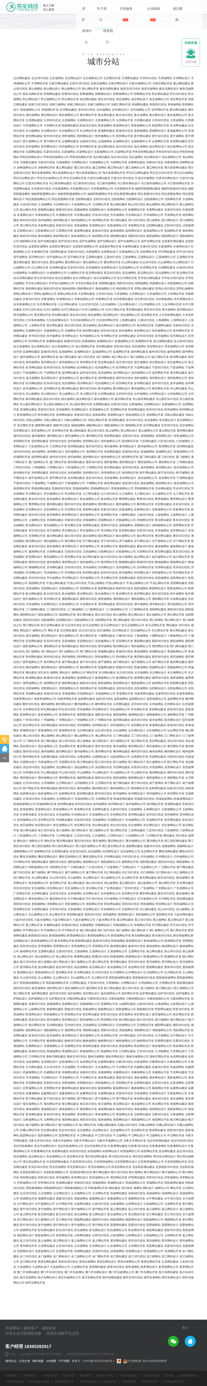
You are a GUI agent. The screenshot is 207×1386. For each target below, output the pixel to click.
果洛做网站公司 (105, 1187)
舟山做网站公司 (69, 466)
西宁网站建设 (34, 1171)
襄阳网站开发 (52, 719)
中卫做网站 (120, 1208)
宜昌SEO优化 (52, 714)
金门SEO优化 (28, 1329)
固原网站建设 (157, 1203)
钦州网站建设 (65, 877)
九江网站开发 (181, 566)
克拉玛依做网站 (23, 1219)
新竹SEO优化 (28, 1282)
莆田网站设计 (127, 535)
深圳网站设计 (100, 798)
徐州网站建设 (91, 403)
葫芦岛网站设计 (107, 314)
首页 (50, 10)
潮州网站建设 (157, 845)
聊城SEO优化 (145, 635)
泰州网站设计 (49, 435)
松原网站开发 (148, 340)
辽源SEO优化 (112, 330)
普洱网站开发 (28, 1040)
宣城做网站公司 (184, 524)
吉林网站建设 (58, 324)
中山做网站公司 (120, 845)
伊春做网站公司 (84, 372)
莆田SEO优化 (94, 535)
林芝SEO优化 (109, 1087)
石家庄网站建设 (59, 156)
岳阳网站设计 (157, 761)
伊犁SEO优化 (155, 1250)
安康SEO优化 (181, 1113)
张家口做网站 (57, 177)
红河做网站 (117, 1045)
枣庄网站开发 (109, 603)
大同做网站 (177, 193)
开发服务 (92, 10)
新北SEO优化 (64, 1287)
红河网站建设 (82, 1045)
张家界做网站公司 (45, 771)
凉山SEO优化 (166, 982)
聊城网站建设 (127, 635)
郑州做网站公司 (162, 645)
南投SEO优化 (173, 1303)
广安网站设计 (164, 961)
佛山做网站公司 (84, 808)
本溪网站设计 (25, 288)
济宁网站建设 (91, 614)
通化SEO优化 (40, 335)
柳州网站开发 (139, 861)
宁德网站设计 (55, 556)
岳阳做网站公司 (177, 761)
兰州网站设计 (178, 1124)
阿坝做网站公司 (184, 977)
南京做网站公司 (126, 398)
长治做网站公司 (69, 203)
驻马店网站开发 (155, 698)
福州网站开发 (130, 529)
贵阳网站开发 (164, 987)
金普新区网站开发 (110, 319)
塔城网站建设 (64, 1255)
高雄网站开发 (28, 1271)
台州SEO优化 (124, 466)
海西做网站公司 (141, 1192)
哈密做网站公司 (130, 1224)
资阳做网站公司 (75, 977)
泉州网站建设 (112, 540)
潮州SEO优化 (175, 845)
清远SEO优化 (31, 840)
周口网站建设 (121, 693)
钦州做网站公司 (136, 877)
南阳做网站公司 (48, 687)
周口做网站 (156, 693)
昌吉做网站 (20, 1229)
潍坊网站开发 (73, 614)
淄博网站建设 (91, 598)
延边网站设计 (146, 345)
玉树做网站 (177, 1187)
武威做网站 (177, 1140)
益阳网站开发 (175, 771)
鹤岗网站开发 (124, 361)
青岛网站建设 (163, 593)
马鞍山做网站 (34, 493)
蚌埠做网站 (171, 482)
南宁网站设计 (173, 856)
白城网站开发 (76, 345)
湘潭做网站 (177, 750)
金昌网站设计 (49, 1134)
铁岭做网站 (45, 309)
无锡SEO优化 (181, 398)
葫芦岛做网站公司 (129, 314)
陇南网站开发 (160, 1161)
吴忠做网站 (84, 1203)
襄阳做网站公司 (33, 719)
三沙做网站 (99, 908)
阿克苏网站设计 (77, 1240)
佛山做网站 (48, 808)
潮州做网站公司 (48, 850)
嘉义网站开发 (28, 1287)
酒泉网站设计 (157, 1150)
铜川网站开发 (37, 1098)
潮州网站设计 (28, 850)
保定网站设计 (139, 172)
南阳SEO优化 (176, 682)
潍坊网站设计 (34, 614)
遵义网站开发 (34, 998)
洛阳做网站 (162, 650)
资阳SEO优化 (22, 977)
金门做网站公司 (81, 1329)
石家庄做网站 (99, 156)
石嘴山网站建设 (107, 1197)
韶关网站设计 (173, 792)
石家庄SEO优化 (80, 156)
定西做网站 (177, 1155)
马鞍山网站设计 (53, 493)
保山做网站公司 (45, 1029)
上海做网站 (162, 393)
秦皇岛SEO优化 (130, 161)
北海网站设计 (64, 871)
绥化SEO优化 (78, 387)
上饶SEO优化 (145, 587)
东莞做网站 (156, 840)
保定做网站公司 (159, 172)
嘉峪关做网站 (96, 1129)
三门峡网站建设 (35, 682)
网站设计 (26, 703)
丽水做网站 (68, 472)
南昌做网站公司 (184, 556)
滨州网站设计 (106, 640)
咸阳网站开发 (73, 1103)
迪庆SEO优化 (58, 1066)
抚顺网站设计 (97, 282)
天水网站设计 (85, 1140)
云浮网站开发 (103, 856)
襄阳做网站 (177, 714)
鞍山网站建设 (118, 277)
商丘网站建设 (85, 687)
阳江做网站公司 (156, 835)
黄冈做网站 (177, 729)
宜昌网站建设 (34, 714)
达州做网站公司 (111, 966)
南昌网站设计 (164, 556)
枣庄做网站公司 (90, 603)
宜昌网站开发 (124, 714)
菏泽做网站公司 (54, 645)
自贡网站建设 (60, 924)
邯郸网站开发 (142, 167)
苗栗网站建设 (118, 1297)
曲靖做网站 (153, 1019)
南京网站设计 (106, 398)
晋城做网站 (141, 203)
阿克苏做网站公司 (99, 1240)
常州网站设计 (70, 408)
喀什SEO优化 (119, 1245)
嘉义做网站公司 (81, 1313)
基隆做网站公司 (117, 1271)
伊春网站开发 (104, 372)
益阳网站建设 (86, 771)
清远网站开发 (103, 840)
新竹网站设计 (61, 1282)
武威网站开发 (52, 1145)
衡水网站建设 (106, 188)
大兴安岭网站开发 (107, 393)
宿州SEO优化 (58, 514)
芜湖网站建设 (28, 482)
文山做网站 (45, 1050)
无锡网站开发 (73, 403)
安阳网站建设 (178, 656)
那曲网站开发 (145, 1082)
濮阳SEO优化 (88, 671)
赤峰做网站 (171, 235)
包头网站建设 (101, 230)
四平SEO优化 (185, 324)
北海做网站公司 (84, 871)
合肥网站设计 (152, 477)
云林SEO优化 (100, 1308)
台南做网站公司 (153, 1276)
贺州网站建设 (136, 887)
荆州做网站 (69, 729)
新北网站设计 (97, 1287)
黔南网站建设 (83, 1013)
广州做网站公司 (84, 792)
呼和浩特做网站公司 (56, 230)
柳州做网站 (84, 861)
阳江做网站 (120, 835)
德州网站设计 (70, 635)
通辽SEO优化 (82, 240)
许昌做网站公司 (69, 677)
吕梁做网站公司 (104, 224)
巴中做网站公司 (147, 971)
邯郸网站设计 (103, 167)
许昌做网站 (33, 677)
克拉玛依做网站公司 (70, 1219)
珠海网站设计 (28, 803)
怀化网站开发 (139, 782)
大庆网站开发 (175, 366)
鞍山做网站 (153, 277)
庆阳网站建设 (34, 1155)
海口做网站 (63, 903)
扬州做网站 (174, 424)
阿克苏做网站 (57, 1240)
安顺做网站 (87, 998)
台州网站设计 (157, 466)
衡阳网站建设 (70, 756)
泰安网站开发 (109, 619)
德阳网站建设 (40, 934)
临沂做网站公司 (162, 629)
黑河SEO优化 (152, 382)
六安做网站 (183, 514)
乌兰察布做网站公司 (154, 256)
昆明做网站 (45, 1019)
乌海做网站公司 (99, 235)
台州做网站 (141, 466)
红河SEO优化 (100, 1045)
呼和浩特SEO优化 (167, 224)
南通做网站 (89, 414)
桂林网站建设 (157, 861)
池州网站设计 (55, 524)
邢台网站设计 (31, 172)
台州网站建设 (106, 466)
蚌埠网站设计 (150, 1381)
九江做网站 (126, 566)
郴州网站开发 (103, 777)
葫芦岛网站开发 (151, 314)
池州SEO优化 (22, 524)
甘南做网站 (141, 1166)
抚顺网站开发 (136, 282)
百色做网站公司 (99, 887)
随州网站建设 (178, 735)
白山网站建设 (130, 335)
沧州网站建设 (68, 182)
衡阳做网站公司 (141, 756)
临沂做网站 (126, 629)
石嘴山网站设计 (166, 1197)
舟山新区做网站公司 (56, 477)
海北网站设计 (121, 1176)
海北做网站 (105, 1176)
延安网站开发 (109, 1108)
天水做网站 (69, 1140)
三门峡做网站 (75, 682)
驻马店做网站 (91, 698)
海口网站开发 (118, 903)
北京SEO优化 (40, 151)
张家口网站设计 (77, 177)
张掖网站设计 (121, 1145)
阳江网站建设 (85, 835)
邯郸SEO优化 (70, 167)
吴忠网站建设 (49, 1203)
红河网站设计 (134, 1045)
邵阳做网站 (33, 761)
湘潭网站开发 (52, 756)
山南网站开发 (37, 1082)
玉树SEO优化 (160, 1187)
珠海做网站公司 (48, 803)
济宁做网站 (126, 614)
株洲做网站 (69, 750)
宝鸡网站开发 (145, 1098)
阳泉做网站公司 (141, 198)
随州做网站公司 (69, 740)
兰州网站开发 (36, 1129)
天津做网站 (165, 151)
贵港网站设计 (43, 882)
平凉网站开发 (88, 1150)
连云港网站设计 (41, 419)
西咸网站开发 (109, 1124)
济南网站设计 (106, 593)
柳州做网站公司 (120, 861)
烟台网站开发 (145, 608)
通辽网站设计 (116, 240)
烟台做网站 (90, 608)
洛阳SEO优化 (145, 650)
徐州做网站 (126, 403)
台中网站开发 (64, 1276)
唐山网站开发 (90, 161)
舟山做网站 (33, 466)
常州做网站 (54, 408)
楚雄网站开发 (64, 1045)
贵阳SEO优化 (93, 987)
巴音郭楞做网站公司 (151, 1234)
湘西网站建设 (85, 787)
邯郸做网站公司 (123, 167)
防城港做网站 (164, 871)
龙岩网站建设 (76, 550)
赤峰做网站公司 (27, 240)
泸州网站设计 (164, 929)
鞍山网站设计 (170, 277)
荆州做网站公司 (105, 729)
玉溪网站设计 (97, 1024)
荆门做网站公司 (69, 724)
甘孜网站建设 (40, 982)
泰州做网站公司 (69, 435)
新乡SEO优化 (52, 666)
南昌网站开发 (21, 561)
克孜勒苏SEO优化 (167, 1240)
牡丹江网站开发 (115, 382)
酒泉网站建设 (106, 1150)
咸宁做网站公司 (141, 735)
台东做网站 (81, 1318)
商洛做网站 (126, 1119)
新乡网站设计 (85, 666)
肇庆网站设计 (136, 819)
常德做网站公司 (105, 766)
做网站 (54, 745)
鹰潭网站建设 (127, 572)
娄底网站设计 (28, 787)
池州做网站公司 (75, 524)
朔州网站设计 (85, 209)
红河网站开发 (173, 1045)
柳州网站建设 (49, 861)
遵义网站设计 (176, 992)
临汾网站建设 (106, 219)
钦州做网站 (100, 877)
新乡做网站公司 (105, 666)
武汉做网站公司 (140, 703)
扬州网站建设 (139, 424)
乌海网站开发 (118, 235)
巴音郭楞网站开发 (176, 1234)
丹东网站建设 (82, 288)
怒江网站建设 (112, 1061)
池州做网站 (39, 524)
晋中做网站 (177, 209)
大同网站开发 (52, 198)
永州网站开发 (31, 782)
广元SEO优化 (94, 940)
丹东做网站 (117, 288)
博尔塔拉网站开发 (34, 1234)
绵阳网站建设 (148, 934)
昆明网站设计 (61, 1019)
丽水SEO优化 (52, 472)
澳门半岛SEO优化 (51, 1345)
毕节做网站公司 (51, 1003)
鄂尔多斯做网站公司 (89, 245)
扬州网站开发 (50, 430)
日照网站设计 (106, 624)
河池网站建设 (64, 892)
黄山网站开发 (167, 503)
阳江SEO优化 (103, 835)
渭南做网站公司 (162, 1103)
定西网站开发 (52, 1161)
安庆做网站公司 (41, 503)
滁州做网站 (39, 508)
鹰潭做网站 (162, 572)
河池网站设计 (115, 892)
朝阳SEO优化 (137, 309)
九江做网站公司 (162, 566)
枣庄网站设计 (70, 603)
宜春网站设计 (142, 582)
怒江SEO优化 (131, 1061)
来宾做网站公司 (63, 898)
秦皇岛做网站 (149, 161)
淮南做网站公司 (135, 487)
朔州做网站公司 (105, 209)
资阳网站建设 (185, 971)
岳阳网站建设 (106, 761)
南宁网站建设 (121, 856)
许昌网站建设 (178, 671)
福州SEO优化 (58, 529)
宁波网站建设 (142, 440)
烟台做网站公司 (126, 608)
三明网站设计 (55, 540)
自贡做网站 (95, 924)
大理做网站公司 (148, 1055)
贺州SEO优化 (155, 887)
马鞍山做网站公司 (75, 493)
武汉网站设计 (121, 703)
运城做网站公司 (141, 214)
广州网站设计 (64, 792)
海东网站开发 (52, 1176)
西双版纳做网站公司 (32, 1055)
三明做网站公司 (75, 540)
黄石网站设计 (49, 708)
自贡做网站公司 (130, 924)
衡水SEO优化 (124, 188)
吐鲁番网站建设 (118, 1219)
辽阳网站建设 (154, 298)
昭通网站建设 (82, 1029)
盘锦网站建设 (82, 303)
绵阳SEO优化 (166, 934)
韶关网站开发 (31, 798)
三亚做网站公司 (27, 908)
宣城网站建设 (112, 524)
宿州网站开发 (130, 514)
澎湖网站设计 (134, 1324)
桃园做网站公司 (153, 1292)
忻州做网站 (33, 219)
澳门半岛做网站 (74, 1345)
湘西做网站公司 (156, 787)
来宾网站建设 (172, 892)
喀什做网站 (136, 1245)
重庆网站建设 (65, 913)
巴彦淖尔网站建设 (98, 251)
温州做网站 (105, 445)
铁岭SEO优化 (28, 309)
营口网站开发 (28, 298)
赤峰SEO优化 (155, 235)
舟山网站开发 (88, 466)
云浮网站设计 (64, 856)
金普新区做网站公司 (85, 319)
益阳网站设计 (137, 771)
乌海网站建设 (28, 235)
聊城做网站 (162, 635)
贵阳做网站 (110, 987)
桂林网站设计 (28, 866)
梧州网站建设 (85, 866)
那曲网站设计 (106, 1082)
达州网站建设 (40, 966)
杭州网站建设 (34, 440)
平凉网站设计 (49, 1150)
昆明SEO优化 (28, 1019)
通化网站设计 (73, 335)
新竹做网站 (45, 1282)
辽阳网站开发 (64, 303)
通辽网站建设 (64, 240)
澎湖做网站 (117, 1324)
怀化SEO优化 (67, 782)
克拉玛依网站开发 (95, 1219)
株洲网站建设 (34, 750)
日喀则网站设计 (136, 1071)
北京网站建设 (22, 151)
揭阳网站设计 (136, 850)
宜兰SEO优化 (173, 1287)
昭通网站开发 (173, 1029)
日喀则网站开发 (180, 1071)
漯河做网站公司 (177, 677)
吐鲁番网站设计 (177, 1219)
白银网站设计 (157, 1134)
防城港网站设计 (184, 871)
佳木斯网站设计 (184, 372)
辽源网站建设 (94, 330)
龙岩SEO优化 (94, 550)
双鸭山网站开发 (67, 366)
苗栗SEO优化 (137, 1297)
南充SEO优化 (166, 950)
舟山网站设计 (49, 466)
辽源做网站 (129, 330)
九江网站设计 (142, 566)
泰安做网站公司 (90, 619)
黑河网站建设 (134, 382)
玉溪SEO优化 (64, 1024)
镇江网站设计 (120, 430)
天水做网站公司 (105, 1140)
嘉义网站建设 (118, 1282)
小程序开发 (50, 1375)
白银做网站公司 (177, 1134)
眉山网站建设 (76, 956)
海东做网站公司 (33, 1176)
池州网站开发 (94, 524)
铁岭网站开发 (100, 309)
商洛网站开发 (181, 1119)
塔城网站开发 (155, 1255)
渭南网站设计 (142, 1103)
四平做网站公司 (57, 330)
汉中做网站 (162, 1108)
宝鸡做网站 (90, 1098)
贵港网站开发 (82, 882)
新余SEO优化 (37, 572)
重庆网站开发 (155, 913)
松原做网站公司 (129, 340)
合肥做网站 (136, 477)
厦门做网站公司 (39, 535)
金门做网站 (45, 1329)
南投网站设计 (25, 1308)
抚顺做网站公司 (117, 282)
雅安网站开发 (58, 971)
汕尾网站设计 (100, 829)
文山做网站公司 (80, 1050)
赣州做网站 (90, 577)
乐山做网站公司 (111, 950)
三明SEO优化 (22, 540)
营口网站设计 (170, 293)
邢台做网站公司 (51, 172)
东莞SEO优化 (139, 840)
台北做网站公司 (81, 1266)
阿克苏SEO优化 (38, 1240)
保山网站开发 (64, 1029)
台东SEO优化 (64, 1318)
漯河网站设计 (157, 677)
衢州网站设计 (121, 461)
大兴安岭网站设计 (57, 393)
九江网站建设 (91, 566)
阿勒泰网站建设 (174, 1255)
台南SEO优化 (100, 1276)
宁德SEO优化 (22, 556)
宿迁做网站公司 (177, 435)
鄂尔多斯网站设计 (63, 245)
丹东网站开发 (173, 288)
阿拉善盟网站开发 (63, 272)
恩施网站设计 (157, 740)
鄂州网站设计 (121, 719)
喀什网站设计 (152, 1245)
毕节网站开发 (70, 1003)
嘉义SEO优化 (137, 1282)
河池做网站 (99, 892)
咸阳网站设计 (34, 1103)
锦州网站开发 (100, 293)
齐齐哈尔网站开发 (86, 356)
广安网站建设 (112, 961)
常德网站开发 (124, 766)
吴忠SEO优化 (67, 1203)
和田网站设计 (79, 1250)
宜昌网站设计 (85, 714)
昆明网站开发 (100, 1019)
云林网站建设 (82, 1308)
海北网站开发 (160, 1176)
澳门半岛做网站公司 (121, 1345)
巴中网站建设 (76, 971)
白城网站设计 (37, 345)
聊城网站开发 (37, 640)
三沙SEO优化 (82, 908)
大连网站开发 (100, 277)
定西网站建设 (142, 1155)
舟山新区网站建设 (143, 472)
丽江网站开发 (100, 1034)
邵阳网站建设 (178, 756)
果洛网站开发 (124, 1187)
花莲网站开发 (64, 1324)
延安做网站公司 (90, 1108)
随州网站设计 (49, 740)
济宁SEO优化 (109, 614)
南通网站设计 (105, 414)
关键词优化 (109, 1381)
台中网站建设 (154, 1271)
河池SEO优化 (82, 892)
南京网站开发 (145, 398)
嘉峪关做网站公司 (137, 1129)
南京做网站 (90, 398)
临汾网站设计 (157, 219)
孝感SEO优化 (124, 724)
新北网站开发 (136, 1287)
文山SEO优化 (28, 1050)
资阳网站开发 (94, 977)
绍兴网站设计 (85, 456)
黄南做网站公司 (69, 1182)
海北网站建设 (70, 1176)
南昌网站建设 (112, 556)
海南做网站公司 (177, 1182)
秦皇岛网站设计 (169, 161)
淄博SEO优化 (109, 598)
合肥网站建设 (101, 477)
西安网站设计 (70, 1092)
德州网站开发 (109, 635)
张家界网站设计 (23, 771)
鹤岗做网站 (69, 361)
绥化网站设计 (111, 387)
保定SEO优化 (106, 172)
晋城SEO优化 (124, 203)
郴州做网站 (48, 777)
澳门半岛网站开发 (146, 1345)
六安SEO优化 (166, 514)
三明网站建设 (185, 535)
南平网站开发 (58, 550)
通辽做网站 (99, 240)
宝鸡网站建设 (55, 1098)
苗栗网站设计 (170, 1297)
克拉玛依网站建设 (158, 1213)
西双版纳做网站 (166, 1050)
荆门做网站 (33, 724)
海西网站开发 (160, 1192)
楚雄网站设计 (25, 1045)
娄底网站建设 (157, 782)
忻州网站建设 (178, 214)
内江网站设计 (164, 945)
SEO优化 (184, 698)
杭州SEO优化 (52, 440)
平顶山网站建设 (56, 656)
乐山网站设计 (91, 950)
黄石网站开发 (88, 708)
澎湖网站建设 (82, 1324)
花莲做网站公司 (45, 1324)
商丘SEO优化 (103, 687)
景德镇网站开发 (144, 561)
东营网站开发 (37, 608)
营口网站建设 (118, 293)
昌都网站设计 (70, 1076)
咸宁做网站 (105, 735)
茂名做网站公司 (48, 819)
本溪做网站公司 (45, 288)
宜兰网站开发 (64, 1292)
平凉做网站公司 (69, 1150)
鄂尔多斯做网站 (42, 245)
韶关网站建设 (121, 792)
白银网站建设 (106, 1134)
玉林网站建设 (100, 882)
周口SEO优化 (139, 693)
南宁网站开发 (31, 861)
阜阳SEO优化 (131, 508)
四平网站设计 (37, 330)
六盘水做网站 (42, 992)
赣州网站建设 (55, 577)
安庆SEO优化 (169, 498)
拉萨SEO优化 (166, 1066)
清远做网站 (48, 840)
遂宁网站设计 (55, 945)
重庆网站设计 (116, 913)
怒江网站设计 (164, 1061)
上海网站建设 (127, 393)
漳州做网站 (75, 545)
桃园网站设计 (134, 1292)
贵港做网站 (27, 882)
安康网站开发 (73, 1119)
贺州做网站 (171, 887)
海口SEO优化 (46, 903)
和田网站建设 (28, 1250)
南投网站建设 (154, 1303)
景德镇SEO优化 (62, 561)
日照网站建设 (55, 624)
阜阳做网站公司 (184, 508)
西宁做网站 (69, 1171)
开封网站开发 (109, 650)
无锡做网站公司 (54, 403)
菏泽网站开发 (73, 645)
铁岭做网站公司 (81, 309)
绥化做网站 (95, 387)
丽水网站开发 (123, 472)
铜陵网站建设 (43, 498)
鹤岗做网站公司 (105, 361)
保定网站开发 (178, 172)
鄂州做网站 (105, 719)
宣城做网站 (147, 524)
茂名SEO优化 (175, 813)
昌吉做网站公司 (56, 1229)
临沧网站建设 (46, 1040)
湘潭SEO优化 (160, 750)
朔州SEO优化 (52, 209)
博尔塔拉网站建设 (96, 1229)
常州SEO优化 (37, 408)
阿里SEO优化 (181, 1082)
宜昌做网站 (69, 714)
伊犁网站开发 (46, 1255)
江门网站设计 (173, 808)
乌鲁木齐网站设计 (84, 1213)
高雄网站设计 (170, 1266)
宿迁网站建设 (106, 435)
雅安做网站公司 (39, 971)
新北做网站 (81, 1287)
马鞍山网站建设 (174, 487)
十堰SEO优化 (124, 708)
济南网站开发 (145, 593)
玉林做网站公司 (172, 882)
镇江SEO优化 (87, 430)
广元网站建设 (76, 940)
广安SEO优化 (131, 961)
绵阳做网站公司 (39, 940)
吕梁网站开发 (123, 224)
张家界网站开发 (67, 771)
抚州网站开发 (109, 587)
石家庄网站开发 (162, 156)
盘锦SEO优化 (100, 303)
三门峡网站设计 (95, 682)
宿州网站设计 (91, 514)
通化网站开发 (112, 335)
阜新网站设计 (97, 298)
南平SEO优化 (166, 545)
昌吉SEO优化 (185, 1224)
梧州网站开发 (175, 866)
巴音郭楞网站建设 (57, 1234)
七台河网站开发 (172, 377)
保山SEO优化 (173, 1024)
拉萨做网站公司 (38, 1071)
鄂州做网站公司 (141, 719)
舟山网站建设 (178, 461)
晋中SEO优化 (160, 209)
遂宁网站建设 (185, 940)
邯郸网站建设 (52, 167)
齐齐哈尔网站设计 (36, 356)
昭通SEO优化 (100, 1029)
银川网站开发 (87, 1197)
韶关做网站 (156, 792)
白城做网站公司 (57, 345)
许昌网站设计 (49, 677)
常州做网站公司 (90, 408)
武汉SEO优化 (87, 703)
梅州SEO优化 (139, 824)
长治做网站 (33, 203)
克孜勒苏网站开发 (81, 1245)
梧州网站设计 (136, 866)
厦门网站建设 (148, 529)
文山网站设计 (61, 1050)
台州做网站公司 (177, 466)
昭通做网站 (117, 1029)
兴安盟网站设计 (80, 261)
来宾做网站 (27, 898)
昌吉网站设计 (36, 1229)
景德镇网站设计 (100, 561)
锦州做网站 (45, 293)
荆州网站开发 (124, 729)
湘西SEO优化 (103, 787)
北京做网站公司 (93, 151)
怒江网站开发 (22, 1066)
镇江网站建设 (68, 430)
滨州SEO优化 (73, 640)
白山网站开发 (40, 340)
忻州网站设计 (49, 219)
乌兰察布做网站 (107, 256)
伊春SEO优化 (31, 372)
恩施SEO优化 (124, 740)
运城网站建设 (70, 214)
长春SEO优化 (148, 319)
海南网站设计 (157, 1182)
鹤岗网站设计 (85, 361)
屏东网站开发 (28, 1318)
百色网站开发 (118, 887)
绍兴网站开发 (124, 456)
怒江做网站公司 (184, 1061)
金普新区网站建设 (173, 314)
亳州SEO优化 (94, 519)
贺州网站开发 (46, 892)
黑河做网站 (169, 382)
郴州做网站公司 (84, 777)
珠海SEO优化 (175, 798)
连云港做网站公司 (63, 419)
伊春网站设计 (64, 372)
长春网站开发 (40, 324)
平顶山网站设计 (115, 656)
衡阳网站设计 (121, 756)
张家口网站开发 (121, 177)
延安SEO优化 (37, 1108)
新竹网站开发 (100, 1282)
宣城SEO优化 (131, 524)
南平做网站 (183, 545)
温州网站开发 (160, 445)
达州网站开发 (130, 966)
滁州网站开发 (94, 508)
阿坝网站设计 (164, 977)
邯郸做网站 (87, 167)
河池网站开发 (154, 892)
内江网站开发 (22, 950)
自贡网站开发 (149, 924)
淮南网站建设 (64, 487)
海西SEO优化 (88, 1192)
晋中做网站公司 (33, 214)
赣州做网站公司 (126, 577)
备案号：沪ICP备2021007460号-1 (93, 1361)
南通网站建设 (54, 414)
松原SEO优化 (76, 340)
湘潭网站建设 (142, 750)
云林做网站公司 (153, 1308)
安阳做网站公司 (69, 661)
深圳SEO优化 (67, 798)
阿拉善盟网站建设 (125, 266)
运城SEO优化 (88, 214)
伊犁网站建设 (136, 1250)
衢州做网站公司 (141, 461)
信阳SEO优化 (31, 693)
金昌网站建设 (178, 1129)
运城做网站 (105, 214)
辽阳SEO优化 (173, 298)
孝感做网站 (141, 724)
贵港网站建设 (172, 877)
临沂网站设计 (142, 629)
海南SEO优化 (124, 1182)
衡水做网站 (141, 188)
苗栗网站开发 (28, 1303)
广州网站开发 (103, 792)
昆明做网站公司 (81, 1019)
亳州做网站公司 (147, 519)
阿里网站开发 (73, 1087)
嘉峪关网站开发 (159, 1129)
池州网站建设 (185, 519)
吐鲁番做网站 (158, 1219)
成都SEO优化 (152, 919)
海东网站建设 (142, 1171)
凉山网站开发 (57, 987)
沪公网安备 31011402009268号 (145, 1361)
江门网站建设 (121, 808)
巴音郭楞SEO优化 (81, 1234)
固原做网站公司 (48, 1208)
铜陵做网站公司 (114, 498)
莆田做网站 (111, 535)
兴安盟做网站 (60, 261)
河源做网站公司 (48, 835)
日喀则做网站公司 (158, 1071)
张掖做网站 (105, 1145)
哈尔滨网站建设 (23, 351)
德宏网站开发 (94, 1061)
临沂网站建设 (91, 629)
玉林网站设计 (152, 882)
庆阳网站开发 (124, 1155)
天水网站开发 (124, 1140)
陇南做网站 (105, 1161)
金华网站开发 (52, 461)
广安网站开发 (22, 966)
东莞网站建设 (121, 840)
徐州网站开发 (181, 403)
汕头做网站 (120, 803)
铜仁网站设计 (139, 1003)
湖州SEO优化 (124, 451)
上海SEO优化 (146, 393)
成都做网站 (169, 919)
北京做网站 (57, 151)
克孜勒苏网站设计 (31, 1245)
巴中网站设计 (127, 971)
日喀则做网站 (116, 1071)
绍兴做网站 (69, 456)
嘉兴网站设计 (49, 451)
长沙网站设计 (158, 745)
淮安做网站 (139, 419)
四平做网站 (20, 330)
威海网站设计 (178, 619)
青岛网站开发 (73, 598)
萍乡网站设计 (34, 566)
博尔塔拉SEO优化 (119, 1229)
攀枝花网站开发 (93, 929)
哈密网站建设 (60, 1224)
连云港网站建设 (163, 414)
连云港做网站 (21, 419)
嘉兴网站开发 (88, 451)
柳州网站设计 (100, 861)
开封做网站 (54, 650)
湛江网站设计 (100, 813)
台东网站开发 (136, 1318)
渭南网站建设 (91, 1103)
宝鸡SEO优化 (73, 1098)
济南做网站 (90, 593)
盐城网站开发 (121, 424)
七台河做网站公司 (149, 377)
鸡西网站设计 (158, 356)
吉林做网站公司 (129, 324)
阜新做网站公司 (117, 298)
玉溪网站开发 (136, 1024)
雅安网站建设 (148, 966)
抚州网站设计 (70, 587)
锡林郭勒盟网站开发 (100, 266)
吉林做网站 (93, 324)
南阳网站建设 (157, 682)
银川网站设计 (49, 1197)
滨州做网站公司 (126, 640)
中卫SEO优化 (103, 1208)
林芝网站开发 (181, 1087)
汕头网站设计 (136, 803)
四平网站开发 (76, 330)
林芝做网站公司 (162, 1087)
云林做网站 (117, 1308)
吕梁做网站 (68, 224)
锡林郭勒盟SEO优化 (174, 261)
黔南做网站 (118, 1013)
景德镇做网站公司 (122, 561)
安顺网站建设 (52, 998)
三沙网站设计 (115, 908)
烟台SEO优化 (73, 608)
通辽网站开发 (155, 240)
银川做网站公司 (68, 1197)
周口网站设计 (173, 693)
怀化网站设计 (100, 782)
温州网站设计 (121, 445)
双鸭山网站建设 (144, 361)
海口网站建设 (28, 903)
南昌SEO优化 (131, 556)
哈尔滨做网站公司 (105, 351)
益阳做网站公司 (157, 771)
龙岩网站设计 (127, 550)
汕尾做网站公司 (120, 829)
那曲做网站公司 (126, 1082)
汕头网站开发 (175, 803)
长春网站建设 (130, 319)
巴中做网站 (111, 971)
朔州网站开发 (124, 209)
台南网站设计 (134, 1276)
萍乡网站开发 (73, 566)
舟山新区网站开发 (81, 477)
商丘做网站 (120, 687)
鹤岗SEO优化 (52, 361)
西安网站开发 (109, 1092)
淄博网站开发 (181, 598)
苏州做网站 (162, 408)
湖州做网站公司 (177, 451)
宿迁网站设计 (157, 435)
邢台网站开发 (70, 172)
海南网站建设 (106, 1182)
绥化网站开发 (149, 387)
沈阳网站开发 (173, 272)
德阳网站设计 (91, 934)
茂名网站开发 (67, 819)
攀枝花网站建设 (168, 924)
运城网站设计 (121, 214)
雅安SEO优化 (166, 966)
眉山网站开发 (167, 956)
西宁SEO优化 (52, 1171)
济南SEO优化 (73, 593)
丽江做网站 (45, 1034)
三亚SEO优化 (155, 903)
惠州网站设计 (64, 824)
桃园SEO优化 (100, 1292)
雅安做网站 (183, 966)
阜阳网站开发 (22, 514)
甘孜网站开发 (130, 982)
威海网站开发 (37, 624)
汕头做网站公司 (156, 803)
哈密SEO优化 (78, 1224)
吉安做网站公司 (54, 582)
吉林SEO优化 (76, 324)
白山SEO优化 (148, 335)
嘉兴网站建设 (178, 445)
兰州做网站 (162, 1124)
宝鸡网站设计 (106, 1098)
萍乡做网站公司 (54, 566)
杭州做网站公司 (105, 440)
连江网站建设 (118, 1329)
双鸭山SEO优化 (165, 361)
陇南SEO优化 (88, 1161)
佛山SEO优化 (31, 808)
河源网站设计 (28, 835)
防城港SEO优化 (144, 871)
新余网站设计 (70, 572)
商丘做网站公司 (156, 687)
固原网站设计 (28, 1208)
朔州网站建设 (34, 209)
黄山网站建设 (78, 503)
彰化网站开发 (136, 1303)
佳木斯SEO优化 (144, 372)
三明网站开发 (94, 540)
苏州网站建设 (127, 408)
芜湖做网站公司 (99, 482)
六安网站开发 (58, 519)
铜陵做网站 (78, 498)
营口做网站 (153, 293)
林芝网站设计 (142, 1087)
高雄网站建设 (118, 1266)
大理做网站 (113, 1055)
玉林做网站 (135, 882)
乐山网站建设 (40, 950)
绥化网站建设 (60, 387)
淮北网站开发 (25, 498)
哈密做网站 (95, 1224)
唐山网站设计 (51, 161)
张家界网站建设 (144, 766)
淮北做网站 (151, 493)
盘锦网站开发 (173, 303)
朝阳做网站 (153, 309)
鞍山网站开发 (28, 282)
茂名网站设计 (28, 819)
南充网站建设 (148, 950)
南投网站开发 (64, 1308)
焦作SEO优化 (160, 666)
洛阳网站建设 (127, 650)
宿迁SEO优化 (124, 435)
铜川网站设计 (178, 1092)
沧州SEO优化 (87, 182)
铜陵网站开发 (133, 498)
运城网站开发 (160, 214)
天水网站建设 (34, 1140)
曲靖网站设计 (170, 1019)
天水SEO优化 (52, 1140)
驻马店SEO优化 (71, 698)
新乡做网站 (69, 666)
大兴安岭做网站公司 (82, 393)
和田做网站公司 (99, 1250)
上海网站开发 (37, 398)
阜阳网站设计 (164, 508)
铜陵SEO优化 (61, 498)
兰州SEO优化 (145, 1124)
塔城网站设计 (116, 1255)
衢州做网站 (105, 461)
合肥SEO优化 (119, 477)
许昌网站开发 (88, 677)
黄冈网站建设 (142, 729)
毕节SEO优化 (178, 998)
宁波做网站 (177, 440)
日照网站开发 (145, 624)
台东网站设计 (97, 1318)
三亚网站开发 (46, 908)
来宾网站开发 (82, 898)
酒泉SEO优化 (124, 1150)
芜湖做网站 (63, 482)
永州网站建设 (121, 777)
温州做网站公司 (141, 445)
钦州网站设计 (116, 877)
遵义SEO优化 (143, 992)
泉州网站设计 (164, 540)
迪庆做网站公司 (111, 1066)
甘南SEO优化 (124, 1166)
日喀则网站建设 (77, 1071)
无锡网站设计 (34, 403)
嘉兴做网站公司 (69, 451)
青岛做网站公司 (54, 598)
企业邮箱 (120, 10)
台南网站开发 (173, 1276)
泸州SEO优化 (130, 929)
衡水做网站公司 (177, 188)
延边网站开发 (185, 345)
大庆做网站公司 (157, 366)
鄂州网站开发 (160, 719)
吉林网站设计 (109, 324)
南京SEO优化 (73, 398)
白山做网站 (165, 335)
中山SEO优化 (67, 845)
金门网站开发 (100, 1329)
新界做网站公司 (168, 1339)
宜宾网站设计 (55, 961)
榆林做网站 (90, 1113)
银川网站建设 (178, 1192)
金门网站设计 (61, 1329)
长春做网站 (165, 319)
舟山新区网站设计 (31, 477)
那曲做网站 (90, 1082)
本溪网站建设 (154, 282)
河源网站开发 (67, 835)
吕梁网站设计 (84, 224)
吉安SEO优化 (181, 577)
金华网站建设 (142, 456)
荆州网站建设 (34, 729)
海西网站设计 (121, 1192)
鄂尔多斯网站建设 (175, 240)
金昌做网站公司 (69, 1134)
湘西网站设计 (136, 787)
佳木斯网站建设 (123, 372)
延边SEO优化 (112, 345)
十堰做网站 (141, 708)
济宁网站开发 (181, 614)
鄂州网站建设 (70, 719)
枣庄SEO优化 (37, 603)
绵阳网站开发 (58, 940)
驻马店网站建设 (51, 698)
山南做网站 (162, 1076)
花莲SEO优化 (173, 1318)
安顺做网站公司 (123, 998)
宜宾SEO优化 (22, 961)
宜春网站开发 (181, 582)
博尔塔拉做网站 (142, 1229)
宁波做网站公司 (33, 445)
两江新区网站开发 (113, 919)
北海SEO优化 (31, 871)
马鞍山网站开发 (97, 493)
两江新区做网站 (41, 919)
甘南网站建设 (106, 1166)
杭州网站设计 (85, 440)
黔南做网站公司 (154, 1013)
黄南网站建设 (178, 1176)
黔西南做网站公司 (99, 1008)
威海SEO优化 (145, 619)
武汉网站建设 (69, 703)
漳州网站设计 (91, 545)
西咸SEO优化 (37, 1124)
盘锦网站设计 (134, 303)
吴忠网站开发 (139, 1203)
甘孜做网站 (75, 982)
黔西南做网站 (57, 1008)
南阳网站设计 (28, 687)
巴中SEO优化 (94, 971)
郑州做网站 (126, 645)
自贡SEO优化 (78, 924)
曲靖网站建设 (118, 1019)
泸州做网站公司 (184, 929)
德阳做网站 (75, 934)
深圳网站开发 (139, 798)
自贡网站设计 (110, 924)
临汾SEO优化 (124, 219)
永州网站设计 (173, 777)
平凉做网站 (33, 1150)
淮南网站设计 (116, 487)
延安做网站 (54, 1108)
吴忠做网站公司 (120, 1203)
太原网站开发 (124, 193)
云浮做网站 (48, 856)
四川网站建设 (128, 1375)
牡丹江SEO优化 (33, 382)
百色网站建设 (28, 887)
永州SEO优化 (139, 777)
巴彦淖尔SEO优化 (122, 251)
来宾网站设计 (43, 898)
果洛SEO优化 (52, 1187)
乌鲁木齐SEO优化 (39, 1213)
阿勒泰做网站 (34, 1261)
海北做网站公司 (141, 1176)
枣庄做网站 (54, 603)
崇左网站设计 (152, 898)
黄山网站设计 (128, 503)
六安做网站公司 (39, 519)
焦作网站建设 (142, 666)
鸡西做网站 (142, 356)
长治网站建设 (178, 198)
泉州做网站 (147, 540)
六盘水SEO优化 (23, 992)
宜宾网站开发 (94, 961)
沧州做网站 (103, 182)
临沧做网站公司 (117, 1040)
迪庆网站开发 (130, 1066)
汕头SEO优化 (103, 803)
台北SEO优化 (28, 1266)
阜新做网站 (81, 298)
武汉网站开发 (160, 703)
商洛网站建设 (91, 1119)
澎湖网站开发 (173, 1324)
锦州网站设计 (61, 293)
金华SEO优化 (160, 456)
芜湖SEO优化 (46, 482)
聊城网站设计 (178, 635)
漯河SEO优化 (124, 677)
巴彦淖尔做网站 (145, 251)
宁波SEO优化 (160, 440)
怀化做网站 (84, 782)
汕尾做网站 (84, 829)
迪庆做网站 (75, 1066)
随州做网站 (33, 740)
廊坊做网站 (33, 188)
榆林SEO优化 (73, 1113)
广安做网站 (147, 961)
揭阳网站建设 (85, 850)
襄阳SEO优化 (160, 714)
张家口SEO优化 (38, 177)
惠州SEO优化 (31, 824)
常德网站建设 (34, 766)
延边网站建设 (94, 345)
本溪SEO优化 (173, 282)
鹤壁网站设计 (157, 661)
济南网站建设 (55, 593)
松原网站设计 (109, 340)
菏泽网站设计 (34, 645)
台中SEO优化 (173, 1271)
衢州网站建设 (70, 461)
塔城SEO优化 (82, 1255)
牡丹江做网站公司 (93, 382)
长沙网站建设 (107, 745)
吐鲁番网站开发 (41, 1224)
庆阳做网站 (69, 1155)
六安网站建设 (148, 514)
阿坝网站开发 (22, 982)
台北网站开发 (100, 1266)
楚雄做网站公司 (45, 1045)
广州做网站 (48, 792)
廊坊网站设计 (49, 188)
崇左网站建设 (100, 898)
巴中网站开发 (167, 971)
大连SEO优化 (28, 277)
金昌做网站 (33, 1134)
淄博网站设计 (142, 598)
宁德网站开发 (94, 556)
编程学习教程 (105, 1375)
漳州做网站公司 (111, 545)
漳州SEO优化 (58, 545)
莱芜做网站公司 (54, 629)
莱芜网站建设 (163, 624)
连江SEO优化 (137, 1329)
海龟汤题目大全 (64, 1381)
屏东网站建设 (118, 1313)
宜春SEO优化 (109, 582)
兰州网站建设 (127, 1124)
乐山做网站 (75, 950)
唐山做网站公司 (71, 161)
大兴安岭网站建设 (170, 387)
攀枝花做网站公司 (70, 929)
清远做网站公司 (84, 840)
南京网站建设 (55, 398)
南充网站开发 (58, 956)
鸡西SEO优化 (125, 356)
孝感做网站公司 (177, 724)
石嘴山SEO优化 (127, 1197)
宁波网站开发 (52, 445)
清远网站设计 (64, 840)
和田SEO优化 (46, 1250)
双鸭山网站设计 (23, 366)
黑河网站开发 (42, 387)
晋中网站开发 (52, 214)
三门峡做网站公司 (116, 682)
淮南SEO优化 (82, 487)
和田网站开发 (118, 1250)
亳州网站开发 (167, 519)
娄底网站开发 (67, 787)
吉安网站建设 (163, 577)
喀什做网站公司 (172, 1245)
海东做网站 (177, 1171)
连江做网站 (153, 1329)
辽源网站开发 (185, 330)
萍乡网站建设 (163, 561)
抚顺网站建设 (46, 282)
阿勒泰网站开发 (98, 1261)
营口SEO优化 (137, 293)
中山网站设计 (100, 845)
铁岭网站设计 (61, 309)
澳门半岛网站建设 (28, 1345)
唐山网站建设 (181, 156)
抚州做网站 (54, 587)
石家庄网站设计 (118, 156)
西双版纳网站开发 (57, 1055)
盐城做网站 (66, 424)
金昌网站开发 (88, 1134)
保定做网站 (123, 172)
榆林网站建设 (55, 1113)
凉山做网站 (183, 982)
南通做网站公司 (124, 414)
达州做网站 (75, 966)
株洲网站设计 (85, 750)
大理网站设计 (128, 1055)
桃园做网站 (117, 1292)
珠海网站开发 (67, 803)
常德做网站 (69, 766)
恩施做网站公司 (177, 740)
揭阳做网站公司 (156, 850)
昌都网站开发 (109, 1076)
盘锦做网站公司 (153, 303)
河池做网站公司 (135, 892)
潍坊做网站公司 (54, 614)
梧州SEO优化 (103, 866)
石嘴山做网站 (146, 1197)
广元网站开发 (167, 940)
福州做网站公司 (111, 529)
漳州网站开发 (130, 545)
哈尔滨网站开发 (127, 351)
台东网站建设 (46, 1318)
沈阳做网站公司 (154, 272)
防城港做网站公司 (24, 877)
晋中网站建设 (142, 209)
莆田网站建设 (76, 535)
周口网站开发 (31, 698)
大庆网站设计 (137, 366)
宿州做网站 (75, 514)
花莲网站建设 (154, 1318)
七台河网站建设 (68, 377)
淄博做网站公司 (162, 598)
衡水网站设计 (157, 188)
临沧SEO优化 (64, 1040)
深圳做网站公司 (120, 798)
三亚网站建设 (136, 903)
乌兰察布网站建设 (60, 256)
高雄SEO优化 (137, 1266)
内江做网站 (147, 945)
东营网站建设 (127, 603)
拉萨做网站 (183, 1066)
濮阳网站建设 (70, 671)
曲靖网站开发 (28, 1024)
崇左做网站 (135, 898)
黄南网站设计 (49, 1182)
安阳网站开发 (88, 661)
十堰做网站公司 (177, 708)
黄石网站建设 (178, 703)
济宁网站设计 (142, 614)
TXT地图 (64, 1361)
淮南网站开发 (155, 487)
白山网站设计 (181, 335)
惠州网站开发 (103, 824)
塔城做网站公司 (135, 1255)
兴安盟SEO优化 (41, 261)
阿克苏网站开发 (121, 1240)
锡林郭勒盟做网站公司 (72, 266)
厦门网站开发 (58, 535)
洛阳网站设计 (178, 650)
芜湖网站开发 (118, 482)
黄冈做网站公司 (33, 735)
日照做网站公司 (126, 624)
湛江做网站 (84, 813)
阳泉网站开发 (160, 198)
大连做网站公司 (81, 277)
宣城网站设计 (164, 524)
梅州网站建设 (121, 824)
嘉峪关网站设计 (115, 1129)
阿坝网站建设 (112, 977)
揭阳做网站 (120, 850)
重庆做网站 (100, 913)
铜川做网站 (162, 1092)
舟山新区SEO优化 (167, 472)
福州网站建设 (40, 529)
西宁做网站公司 (105, 1171)
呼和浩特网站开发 (81, 230)
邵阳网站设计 (49, 761)
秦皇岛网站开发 (33, 167)
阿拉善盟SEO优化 (149, 266)
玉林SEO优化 (118, 882)
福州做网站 (75, 529)
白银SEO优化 (124, 1134)
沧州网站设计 (120, 182)
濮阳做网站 (105, 671)
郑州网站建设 (91, 645)
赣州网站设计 (106, 577)
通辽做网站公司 (135, 240)
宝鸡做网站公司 (126, 1098)
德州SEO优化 (37, 635)
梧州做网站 (120, 866)
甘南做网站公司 (177, 1166)
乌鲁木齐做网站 (62, 1213)
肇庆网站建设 (85, 819)
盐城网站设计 (82, 424)
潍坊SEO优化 (181, 608)
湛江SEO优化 (67, 813)
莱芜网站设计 (34, 629)
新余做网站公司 (90, 572)
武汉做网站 (104, 703)
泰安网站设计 (70, 619)
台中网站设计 (25, 1276)
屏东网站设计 (170, 1313)
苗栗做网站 (153, 1297)
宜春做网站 (126, 582)
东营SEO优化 (145, 603)
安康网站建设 (163, 1113)
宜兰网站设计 (25, 1292)
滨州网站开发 (145, 640)
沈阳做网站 (118, 272)
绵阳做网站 (183, 934)
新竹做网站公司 (81, 1282)
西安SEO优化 (37, 1092)
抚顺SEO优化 (64, 282)
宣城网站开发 (22, 529)
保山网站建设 (154, 1024)
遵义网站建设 (125, 992)
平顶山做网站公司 (137, 656)
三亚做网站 (171, 903)
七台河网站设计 (127, 377)
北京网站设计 (73, 151)
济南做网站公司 (126, 593)
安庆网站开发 (60, 503)
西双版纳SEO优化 (143, 1050)
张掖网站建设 (70, 1145)
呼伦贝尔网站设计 (24, 251)
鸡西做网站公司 (177, 356)
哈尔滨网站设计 (83, 351)
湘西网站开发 (175, 787)
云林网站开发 (173, 1308)
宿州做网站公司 (111, 514)
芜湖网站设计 (79, 482)
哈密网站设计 (110, 1224)
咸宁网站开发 (160, 735)
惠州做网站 (48, 824)
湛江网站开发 (139, 813)
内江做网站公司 (184, 945)
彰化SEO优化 (64, 1303)
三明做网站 (39, 540)
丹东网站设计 (134, 288)
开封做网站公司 (90, 650)
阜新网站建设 (46, 298)
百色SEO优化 (46, 887)
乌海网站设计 (79, 235)
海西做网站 (105, 1192)
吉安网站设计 (34, 582)
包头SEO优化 (119, 230)
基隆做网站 (81, 1271)
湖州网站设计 (157, 451)
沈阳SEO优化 (101, 272)
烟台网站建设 (55, 608)
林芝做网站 (126, 1087)
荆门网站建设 (178, 719)
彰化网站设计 (97, 1303)
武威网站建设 (142, 1140)
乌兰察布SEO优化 (84, 256)
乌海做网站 (63, 235)
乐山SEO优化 (58, 950)
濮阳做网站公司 (141, 671)
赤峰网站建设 (136, 235)
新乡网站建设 (34, 666)
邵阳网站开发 (88, 761)
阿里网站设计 (34, 1087)
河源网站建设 (157, 829)
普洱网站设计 (170, 1034)
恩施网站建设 (106, 740)
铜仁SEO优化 (106, 1003)
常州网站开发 (109, 408)
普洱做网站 (153, 1034)
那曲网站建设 (55, 1082)
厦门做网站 (183, 529)
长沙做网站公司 (177, 745)
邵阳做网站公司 (69, 761)
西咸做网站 (54, 1124)
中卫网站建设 (85, 1208)
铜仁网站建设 (88, 1003)
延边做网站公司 (165, 345)
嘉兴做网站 (33, 451)
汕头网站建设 (85, 803)
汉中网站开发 (37, 1113)
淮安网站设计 (155, 419)
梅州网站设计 (173, 824)
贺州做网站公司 (27, 892)
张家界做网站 (185, 766)
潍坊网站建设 (163, 608)
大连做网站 (45, 277)
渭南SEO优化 (109, 1103)
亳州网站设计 (127, 519)
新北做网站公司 (117, 1287)
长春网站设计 (181, 319)
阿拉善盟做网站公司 (38, 272)
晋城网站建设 (106, 203)
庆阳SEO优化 (52, 1155)
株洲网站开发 (124, 750)
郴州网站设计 (64, 777)
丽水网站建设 (33, 472)
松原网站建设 (58, 340)
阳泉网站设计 (121, 198)
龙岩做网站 (111, 550)
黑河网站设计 (185, 382)
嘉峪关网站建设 (56, 1129)
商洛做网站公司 (162, 1119)
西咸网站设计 (70, 1124)
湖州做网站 (141, 451)
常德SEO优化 (52, 766)
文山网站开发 (99, 1050)
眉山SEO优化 (94, 956)
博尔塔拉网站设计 (164, 1229)
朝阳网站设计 (170, 309)
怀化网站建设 (49, 782)
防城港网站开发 (47, 877)
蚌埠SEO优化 (155, 482)
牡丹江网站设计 (71, 382)
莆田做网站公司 (147, 535)
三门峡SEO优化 (56, 682)
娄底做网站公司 (48, 787)
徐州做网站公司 (162, 403)
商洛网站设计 (142, 1119)
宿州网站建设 (40, 514)
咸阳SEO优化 (181, 1098)
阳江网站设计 (136, 835)
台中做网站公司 (45, 1276)
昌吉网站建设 (167, 1224)
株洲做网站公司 (105, 750)
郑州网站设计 (142, 645)
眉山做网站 (111, 956)
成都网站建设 (134, 919)
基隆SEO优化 (64, 1271)
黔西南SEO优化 (38, 1008)
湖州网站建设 (106, 451)
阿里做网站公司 (54, 1087)
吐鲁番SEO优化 (138, 1219)
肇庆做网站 (120, 819)
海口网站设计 (79, 903)
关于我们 (68, 10)
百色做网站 (63, 887)
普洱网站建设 (118, 1034)
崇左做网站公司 (172, 898)
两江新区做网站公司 (88, 919)
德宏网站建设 (185, 1055)
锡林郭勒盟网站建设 (148, 261)
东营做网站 (162, 603)
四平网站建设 (166, 324)
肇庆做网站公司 (156, 819)
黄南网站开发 (88, 1182)
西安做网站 (54, 1092)
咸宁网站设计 (121, 735)
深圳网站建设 (49, 798)
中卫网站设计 (136, 1208)
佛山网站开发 (103, 808)
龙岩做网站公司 (147, 550)
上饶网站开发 (37, 593)
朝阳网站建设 (118, 309)
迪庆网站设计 (91, 1066)
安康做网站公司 (54, 1119)
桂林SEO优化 (175, 861)
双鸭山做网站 (185, 361)
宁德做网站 (39, 556)
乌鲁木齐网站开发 (134, 1213)
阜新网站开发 (136, 298)
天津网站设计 (181, 151)
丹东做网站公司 (153, 288)
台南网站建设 (82, 1276)
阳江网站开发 (175, 835)
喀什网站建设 (101, 1245)
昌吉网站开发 (75, 1229)
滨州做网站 (90, 640)
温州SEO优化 (88, 445)
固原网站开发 (67, 1208)
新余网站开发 (109, 572)
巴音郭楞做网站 (104, 1234)
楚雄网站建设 (154, 1040)
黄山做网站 (113, 503)
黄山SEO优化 (96, 503)
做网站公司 (39, 703)
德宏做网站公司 (75, 1061)
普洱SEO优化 (137, 1034)
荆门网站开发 (88, 724)
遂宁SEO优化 (22, 945)
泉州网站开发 (22, 545)
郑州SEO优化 (109, 645)
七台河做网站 (108, 377)
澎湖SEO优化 (100, 1324)
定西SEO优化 (160, 1155)
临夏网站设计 (49, 1166)
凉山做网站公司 (38, 987)
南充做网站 (183, 950)
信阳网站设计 (64, 693)
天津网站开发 (39, 156)
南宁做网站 (156, 856)
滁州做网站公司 (75, 508)
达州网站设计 (91, 966)
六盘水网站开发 (106, 992)
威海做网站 (162, 619)
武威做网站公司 (33, 1145)
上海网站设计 (178, 393)
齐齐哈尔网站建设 (149, 351)
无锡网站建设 (163, 398)
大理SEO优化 (96, 1055)
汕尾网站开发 (139, 829)
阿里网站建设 (163, 1082)
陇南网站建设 (70, 1161)
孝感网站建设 (106, 724)
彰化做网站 (81, 1303)
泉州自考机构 (15, 1381)
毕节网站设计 (31, 1003)
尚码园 (170, 1375)
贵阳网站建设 (75, 987)
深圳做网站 (84, 798)
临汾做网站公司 (177, 219)
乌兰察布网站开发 (178, 256)
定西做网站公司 (33, 1161)
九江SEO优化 (109, 566)
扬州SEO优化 (157, 424)
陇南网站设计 (121, 1161)
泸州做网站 (147, 929)
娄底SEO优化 (175, 782)
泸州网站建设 (112, 929)
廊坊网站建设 (178, 182)
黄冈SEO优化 (160, 729)
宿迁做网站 (141, 435)
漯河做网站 (141, 677)
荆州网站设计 (85, 729)
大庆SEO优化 (104, 366)
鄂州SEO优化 (88, 719)
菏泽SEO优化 (181, 640)
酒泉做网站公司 (177, 1150)
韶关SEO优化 (139, 792)
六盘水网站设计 (62, 992)
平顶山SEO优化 (77, 656)
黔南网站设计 (134, 1013)
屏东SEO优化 (137, 1313)
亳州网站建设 (76, 519)
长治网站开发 (88, 203)
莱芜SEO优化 (181, 624)
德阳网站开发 (130, 934)
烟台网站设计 (106, 608)
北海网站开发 (104, 871)
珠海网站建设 (157, 798)
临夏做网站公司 (69, 1166)
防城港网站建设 (123, 871)
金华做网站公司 (33, 461)
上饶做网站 (162, 587)
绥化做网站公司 (130, 387)
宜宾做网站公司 (75, 961)
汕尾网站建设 (49, 829)
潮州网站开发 (67, 850)
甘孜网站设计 (91, 982)
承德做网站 (175, 177)
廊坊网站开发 (88, 188)
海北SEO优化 (88, 1176)
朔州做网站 (69, 209)
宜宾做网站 (39, 961)
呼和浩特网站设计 (31, 230)
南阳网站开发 (67, 687)
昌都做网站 (54, 1076)
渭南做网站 (126, 1103)
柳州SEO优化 (67, 861)
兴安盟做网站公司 (102, 261)
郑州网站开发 (181, 645)
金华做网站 (177, 456)
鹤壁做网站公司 (177, 661)
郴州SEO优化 (31, 777)
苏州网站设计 (178, 408)
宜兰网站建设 (154, 1287)
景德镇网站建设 (41, 561)
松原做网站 (93, 340)
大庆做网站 (121, 366)
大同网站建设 (142, 193)
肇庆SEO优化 (103, 819)
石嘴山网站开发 (30, 1203)
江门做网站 (156, 808)
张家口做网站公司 (99, 177)
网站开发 (53, 703)
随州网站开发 (88, 740)
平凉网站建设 (178, 1145)
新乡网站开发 (124, 666)
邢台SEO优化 (178, 167)
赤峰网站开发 (46, 240)
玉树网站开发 (52, 1192)
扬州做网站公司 (30, 430)
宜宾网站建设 (185, 956)
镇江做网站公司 (140, 430)
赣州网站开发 (145, 577)
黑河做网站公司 (23, 387)
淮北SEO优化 (134, 493)
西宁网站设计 (85, 1171)
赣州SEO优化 (73, 577)
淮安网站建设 (104, 419)
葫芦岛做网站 (87, 314)
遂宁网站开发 (94, 945)
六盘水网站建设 (184, 987)
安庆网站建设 (151, 498)
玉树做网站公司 (33, 1192)
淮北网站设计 (167, 493)
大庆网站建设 (86, 366)
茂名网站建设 (157, 813)
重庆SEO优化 (83, 913)
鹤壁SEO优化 (124, 661)
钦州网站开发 (155, 877)
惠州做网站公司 (84, 824)
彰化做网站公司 (117, 1303)
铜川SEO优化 (145, 1092)
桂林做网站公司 (48, 866)
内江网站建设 (112, 945)
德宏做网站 (39, 1061)
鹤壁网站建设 (106, 661)
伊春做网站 (48, 372)
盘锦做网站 (117, 303)
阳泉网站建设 (70, 198)
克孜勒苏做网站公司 (56, 1245)
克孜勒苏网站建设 (143, 1240)
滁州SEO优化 (22, 508)
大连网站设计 (61, 277)
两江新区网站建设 (175, 913)
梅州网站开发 (31, 829)
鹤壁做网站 (141, 661)
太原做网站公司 (105, 193)
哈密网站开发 (149, 1224)
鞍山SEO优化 (137, 277)
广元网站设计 (127, 940)
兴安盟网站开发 (124, 261)
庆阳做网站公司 (105, 1155)
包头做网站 (136, 230)
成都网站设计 (185, 919)
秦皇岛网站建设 (109, 161)
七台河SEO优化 (88, 377)
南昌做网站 (147, 556)
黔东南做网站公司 (42, 1013)
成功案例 (144, 10)
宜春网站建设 (91, 582)
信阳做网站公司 (84, 693)
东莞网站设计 (173, 840)
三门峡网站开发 (139, 682)
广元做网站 (111, 940)
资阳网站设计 (55, 977)
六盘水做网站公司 (84, 992)
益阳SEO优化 (104, 771)
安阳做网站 (33, 661)
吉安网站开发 (73, 582)
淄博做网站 (126, 598)
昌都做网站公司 (90, 1076)
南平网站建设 (148, 545)
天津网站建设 (130, 151)
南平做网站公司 (39, 550)
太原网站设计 (85, 193)
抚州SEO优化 (37, 587)
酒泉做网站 (141, 1150)
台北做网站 (45, 1266)
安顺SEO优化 (70, 998)
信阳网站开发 (103, 693)
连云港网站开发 (85, 419)
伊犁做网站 (171, 1250)
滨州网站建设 (55, 640)
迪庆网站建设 (40, 1066)
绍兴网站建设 (34, 456)
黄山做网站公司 (148, 503)
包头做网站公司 (172, 230)
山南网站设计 (178, 1076)
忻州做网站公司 (69, 219)
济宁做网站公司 (162, 614)
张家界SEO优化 (165, 766)
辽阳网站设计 (25, 303)
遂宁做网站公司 (75, 945)
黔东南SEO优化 (162, 1008)
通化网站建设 (22, 335)
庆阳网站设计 (85, 1155)
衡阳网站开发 (160, 756)
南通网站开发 (143, 414)
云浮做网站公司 (84, 856)
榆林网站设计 (106, 1113)
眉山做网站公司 (147, 956)
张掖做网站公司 (141, 1145)
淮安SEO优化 (122, 419)
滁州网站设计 (55, 508)
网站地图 (38, 1361)
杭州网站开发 (124, 440)
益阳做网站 (121, 771)
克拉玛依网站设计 (45, 1219)
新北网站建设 (46, 1287)
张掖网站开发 (160, 1145)
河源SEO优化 (175, 829)
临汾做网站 (141, 219)
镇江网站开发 (160, 430)
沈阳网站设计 (134, 272)
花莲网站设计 (25, 1324)
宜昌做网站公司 (105, 714)
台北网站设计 (61, 1266)
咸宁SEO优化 (88, 735)
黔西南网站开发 (121, 1008)
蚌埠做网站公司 (27, 487)
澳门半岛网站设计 (96, 1345)
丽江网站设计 (61, 1034)
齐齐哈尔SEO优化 (172, 351)
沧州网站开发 (160, 182)
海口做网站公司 (99, 903)
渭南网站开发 (181, 1103)
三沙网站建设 (64, 908)
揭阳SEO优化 (103, 850)
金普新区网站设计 (60, 319)
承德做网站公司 (30, 182)
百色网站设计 (79, 887)
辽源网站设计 (146, 330)
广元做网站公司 (147, 940)
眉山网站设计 (127, 956)
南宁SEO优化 (139, 856)
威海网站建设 (127, 619)
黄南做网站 (33, 1182)
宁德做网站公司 (75, 556)
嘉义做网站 (153, 1282)
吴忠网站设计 (100, 1203)
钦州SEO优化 (84, 877)
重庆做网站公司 (136, 913)
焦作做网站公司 (33, 671)
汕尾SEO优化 (67, 829)
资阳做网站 (39, 977)
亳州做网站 (111, 519)
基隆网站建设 (46, 1271)
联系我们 (186, 10)
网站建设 (172, 698)
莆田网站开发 (167, 535)
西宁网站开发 (124, 1171)
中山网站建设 (49, 845)
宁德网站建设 (185, 550)
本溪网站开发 (64, 288)
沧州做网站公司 (140, 182)
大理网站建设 (78, 1055)
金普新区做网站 (38, 319)
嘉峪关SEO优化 (77, 1129)
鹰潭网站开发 (37, 577)
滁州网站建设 (185, 503)
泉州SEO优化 (131, 540)
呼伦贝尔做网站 (184, 245)
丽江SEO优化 (28, 1034)
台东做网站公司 (117, 1318)
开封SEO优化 (37, 650)
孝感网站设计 (157, 724)
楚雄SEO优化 (173, 1040)
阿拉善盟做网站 (172, 266)
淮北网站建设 (116, 493)
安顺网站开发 (142, 998)
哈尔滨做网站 (63, 351)
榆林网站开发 (145, 1113)
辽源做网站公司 (165, 330)
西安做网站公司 (90, 1092)
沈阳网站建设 (83, 272)
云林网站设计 (134, 1308)
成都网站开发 (42, 924)
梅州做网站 (156, 824)
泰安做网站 (54, 619)
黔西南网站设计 (77, 1008)
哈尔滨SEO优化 (44, 351)
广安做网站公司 (184, 961)
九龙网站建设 (170, 1334)
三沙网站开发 (154, 908)
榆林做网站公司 (126, 1113)
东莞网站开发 (31, 845)
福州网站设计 (91, 529)
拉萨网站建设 (148, 1066)
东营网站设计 (178, 603)
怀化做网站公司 (120, 782)
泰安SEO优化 (37, 619)
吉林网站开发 (148, 324)
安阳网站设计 (49, 661)
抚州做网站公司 (90, 587)
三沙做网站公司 (135, 908)
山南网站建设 (127, 1076)
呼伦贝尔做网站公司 (50, 251)
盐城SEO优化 (49, 424)
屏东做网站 (153, 1313)
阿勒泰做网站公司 (75, 1261)
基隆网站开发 (136, 1271)
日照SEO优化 (73, 624)
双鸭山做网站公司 (45, 366)
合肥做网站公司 (172, 477)
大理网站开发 (167, 1055)
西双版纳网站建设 (120, 1050)
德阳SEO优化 (58, 934)
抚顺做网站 (81, 282)
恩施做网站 (141, 740)
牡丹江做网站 (51, 382)
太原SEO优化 (52, 193)
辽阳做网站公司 (45, 303)
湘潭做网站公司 (33, 756)
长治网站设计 (49, 203)
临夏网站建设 (178, 1161)
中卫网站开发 (175, 1208)
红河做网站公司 (153, 1045)
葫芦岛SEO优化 (68, 314)
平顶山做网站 (96, 656)
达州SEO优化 (58, 966)
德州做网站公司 (90, 635)
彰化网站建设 (46, 1303)
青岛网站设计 (34, 598)
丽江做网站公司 (81, 1034)
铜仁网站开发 (178, 1003)
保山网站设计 (25, 1029)
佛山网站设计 (64, 808)
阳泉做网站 (105, 198)
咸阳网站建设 (163, 1098)
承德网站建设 (140, 177)
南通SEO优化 (72, 414)
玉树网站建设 (142, 1187)
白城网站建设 (166, 340)
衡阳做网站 (105, 756)
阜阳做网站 (147, 508)
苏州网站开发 (36, 414)
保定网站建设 (88, 172)
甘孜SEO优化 (58, 982)
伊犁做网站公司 (27, 1255)
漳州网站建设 (40, 545)
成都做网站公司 (23, 924)
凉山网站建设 (148, 982)
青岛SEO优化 (181, 593)
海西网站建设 (70, 1192)
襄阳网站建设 (142, 714)
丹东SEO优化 (100, 288)
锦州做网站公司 (81, 293)
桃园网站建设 (82, 1292)
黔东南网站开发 (64, 1013)
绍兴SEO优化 (52, 456)
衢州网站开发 (160, 461)
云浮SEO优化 (31, 856)
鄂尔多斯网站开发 (113, 245)
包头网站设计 (152, 230)
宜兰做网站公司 (45, 1292)
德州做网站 (54, 635)
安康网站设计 (34, 1119)
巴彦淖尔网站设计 (167, 251)
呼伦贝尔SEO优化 (161, 245)
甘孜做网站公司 (111, 982)
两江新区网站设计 (63, 919)
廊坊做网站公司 (69, 188)
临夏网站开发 (88, 1166)
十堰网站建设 (106, 708)
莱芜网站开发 (73, 629)
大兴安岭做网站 (35, 393)
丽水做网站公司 (104, 472)
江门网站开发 (31, 813)
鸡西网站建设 (107, 356)
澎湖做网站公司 (153, 1324)
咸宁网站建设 (70, 735)
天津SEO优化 (148, 151)
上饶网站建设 (127, 587)
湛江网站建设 (49, 813)
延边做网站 (129, 345)
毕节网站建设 (160, 998)
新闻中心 (165, 10)
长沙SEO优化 (125, 745)
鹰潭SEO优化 (145, 572)
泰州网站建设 (178, 430)
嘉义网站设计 (170, 1282)
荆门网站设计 (49, 724)
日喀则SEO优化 (97, 1071)
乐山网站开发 (130, 950)
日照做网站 (90, 624)
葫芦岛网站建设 (47, 314)
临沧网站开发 (136, 1040)
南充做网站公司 (39, 956)
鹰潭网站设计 (178, 572)
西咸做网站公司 (90, 1124)
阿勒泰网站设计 (54, 1261)
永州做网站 (156, 777)
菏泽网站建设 (163, 640)
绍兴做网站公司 (105, 456)
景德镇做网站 (81, 561)
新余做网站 (54, 572)
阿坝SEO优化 (131, 977)
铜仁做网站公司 (159, 1003)
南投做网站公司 (45, 1308)
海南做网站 (141, 1182)
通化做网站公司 (93, 335)
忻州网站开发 (88, 219)
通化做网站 (57, 335)
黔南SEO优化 (101, 1013)
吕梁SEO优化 (52, 224)
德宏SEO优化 (22, 1061)
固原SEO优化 (175, 1203)
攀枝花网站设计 (48, 929)
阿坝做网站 (147, 977)
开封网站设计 (70, 650)
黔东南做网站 (181, 1008)
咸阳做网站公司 (54, 1103)
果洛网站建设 (34, 1187)
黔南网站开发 (173, 1013)
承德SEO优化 (158, 177)
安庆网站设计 (21, 503)
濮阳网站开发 (160, 671)
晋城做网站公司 (177, 203)
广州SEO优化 (31, 792)
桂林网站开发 (67, 866)
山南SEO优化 (145, 1076)
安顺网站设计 (103, 998)
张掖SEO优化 (88, 1145)
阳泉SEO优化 (88, 198)
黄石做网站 (33, 708)
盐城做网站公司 (102, 424)
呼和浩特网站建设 (143, 224)
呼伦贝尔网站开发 (74, 251)
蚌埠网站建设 (136, 482)
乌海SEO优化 (46, 235)
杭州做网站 (69, 440)
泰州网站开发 (88, 435)
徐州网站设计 (142, 403)
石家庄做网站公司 (140, 156)
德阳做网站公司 (111, 934)
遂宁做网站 (39, 945)
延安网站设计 (70, 1108)
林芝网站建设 (91, 1087)
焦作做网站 (177, 666)
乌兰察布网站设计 (128, 256)
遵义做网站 (160, 992)
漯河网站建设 (106, 677)
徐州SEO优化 (109, 403)
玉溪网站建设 (46, 1024)
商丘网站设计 (136, 687)
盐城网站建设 (31, 424)
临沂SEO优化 (109, 629)
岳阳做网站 (141, 761)
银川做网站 (33, 1197)
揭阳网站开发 (175, 850)
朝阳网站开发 (28, 314)
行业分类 (25, 1361)
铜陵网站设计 (95, 498)
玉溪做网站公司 (117, 1024)
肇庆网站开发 (175, 819)
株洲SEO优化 (52, 750)
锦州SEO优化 (28, 293)
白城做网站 (20, 345)
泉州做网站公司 (184, 540)
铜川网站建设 (127, 1092)
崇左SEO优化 (118, 898)
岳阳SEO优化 (124, 761)
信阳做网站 (48, 693)
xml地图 (51, 1361)
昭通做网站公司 (153, 1029)
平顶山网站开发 (159, 656)
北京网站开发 (112, 151)
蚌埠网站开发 (46, 487)
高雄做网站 (153, 1266)
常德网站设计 (85, 766)
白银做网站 (141, 1134)
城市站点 (11, 1361)
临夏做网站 (33, 1166)
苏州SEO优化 (145, 408)
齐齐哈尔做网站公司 (61, 356)
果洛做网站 (69, 1187)
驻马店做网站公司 (132, 698)
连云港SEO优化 (184, 414)
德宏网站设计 (55, 1061)
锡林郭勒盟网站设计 (44, 266)
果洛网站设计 (85, 1187)
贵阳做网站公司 (145, 987)
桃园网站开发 (173, 1292)
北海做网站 (48, 871)
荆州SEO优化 (52, 729)
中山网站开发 (139, 845)
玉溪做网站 (81, 1024)
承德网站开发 (50, 182)
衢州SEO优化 (88, 461)
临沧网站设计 (97, 1040)
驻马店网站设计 (111, 698)
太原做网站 (69, 193)
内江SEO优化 (131, 945)
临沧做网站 (81, 1040)
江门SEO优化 (139, 808)
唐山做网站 (36, 161)
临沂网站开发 (181, 629)
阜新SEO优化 (64, 298)
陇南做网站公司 (141, 1161)
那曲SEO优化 (73, 1082)
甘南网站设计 (157, 1166)
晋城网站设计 (157, 203)
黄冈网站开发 (52, 735)
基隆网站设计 (97, 1271)
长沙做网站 (142, 745)
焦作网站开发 (52, 671)
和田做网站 (63, 1250)
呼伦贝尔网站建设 (137, 245)
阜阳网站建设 (112, 508)
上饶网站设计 (178, 587)
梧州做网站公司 (156, 866)
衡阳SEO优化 (88, 756)
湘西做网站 (120, 787)
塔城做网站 (99, 1255)
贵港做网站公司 (63, 882)
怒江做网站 (147, 1061)
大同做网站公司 (33, 198)
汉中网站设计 (178, 1108)
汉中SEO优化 (145, 1108)
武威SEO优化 (160, 1140)
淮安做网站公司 (174, 419)
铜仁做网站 (123, 1003)
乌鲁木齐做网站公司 (110, 1213)
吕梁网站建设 (33, 224)
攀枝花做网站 (28, 929)
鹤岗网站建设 (34, 361)
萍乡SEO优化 (181, 561)
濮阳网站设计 (121, 671)
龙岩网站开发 (167, 550)
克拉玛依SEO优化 (182, 1213)
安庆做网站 (187, 498)
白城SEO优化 (185, 340)
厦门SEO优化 (166, 529)
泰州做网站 (33, 435)
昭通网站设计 (134, 1029)
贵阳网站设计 (126, 987)
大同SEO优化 (160, 193)
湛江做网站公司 (120, 813)
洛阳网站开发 (36, 656)
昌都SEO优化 (37, 1076)
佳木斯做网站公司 (24, 377)
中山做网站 (84, 845)
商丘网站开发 (175, 687)
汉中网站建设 (127, 1108)
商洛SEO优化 (109, 1119)
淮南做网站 (99, 487)
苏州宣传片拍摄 (39, 1381)
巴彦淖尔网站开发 (36, 256)
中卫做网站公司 (156, 1208)
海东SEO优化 (160, 1171)
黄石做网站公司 (69, 708)
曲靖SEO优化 (137, 1019)
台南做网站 (117, 1276)
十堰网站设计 (157, 708)
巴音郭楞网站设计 (125, 1234)
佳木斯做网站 (164, 372)
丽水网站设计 (84, 472)
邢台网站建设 (160, 167)
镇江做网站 (103, 430)
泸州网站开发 (22, 934)
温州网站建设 (70, 445)
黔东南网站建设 (141, 1008)
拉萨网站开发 (57, 1071)
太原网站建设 (34, 193)
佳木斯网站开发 (47, 377)
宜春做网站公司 (162, 582)
